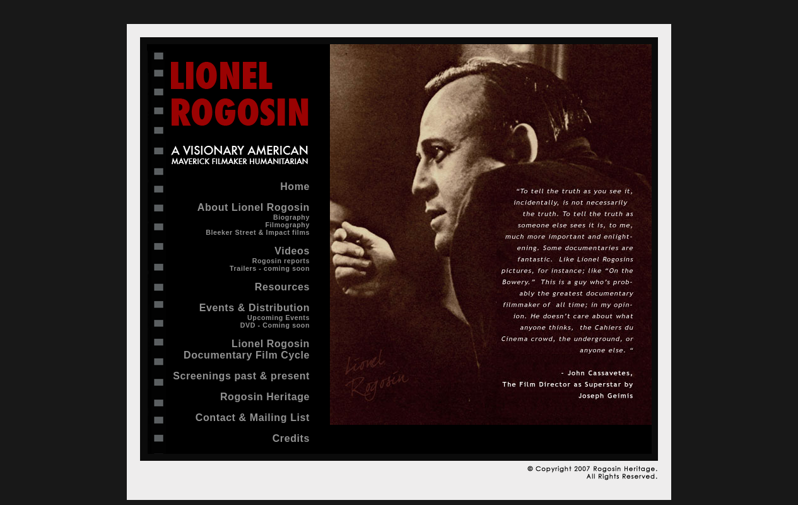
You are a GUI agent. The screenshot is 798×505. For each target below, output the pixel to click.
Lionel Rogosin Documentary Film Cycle (247, 349)
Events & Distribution (254, 307)
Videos (292, 251)
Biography (291, 217)
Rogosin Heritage (265, 396)
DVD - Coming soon (275, 325)
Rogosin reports (281, 260)
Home (295, 186)
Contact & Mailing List (253, 417)
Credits (291, 438)
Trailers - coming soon (270, 268)
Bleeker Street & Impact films (258, 232)
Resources (282, 287)
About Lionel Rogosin (253, 207)
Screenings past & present (241, 376)
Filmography (287, 225)
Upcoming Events (278, 317)
